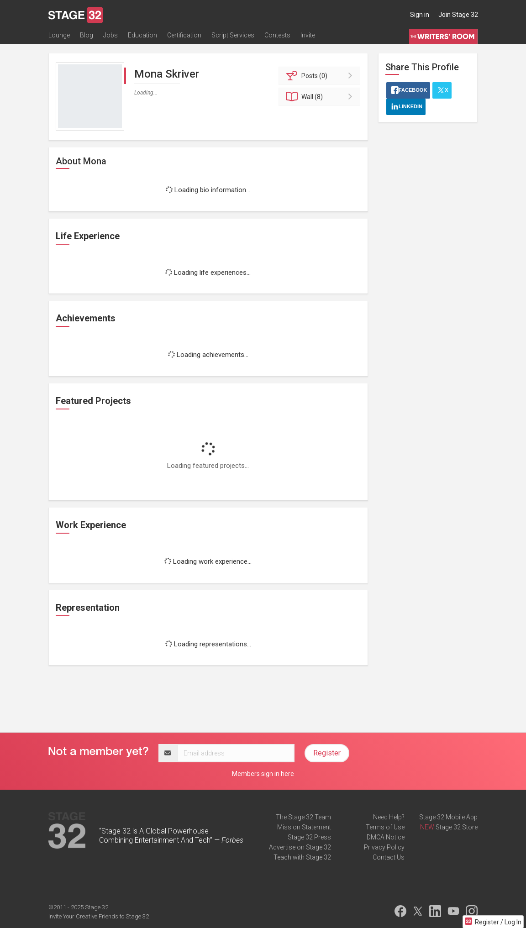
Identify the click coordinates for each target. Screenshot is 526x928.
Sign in (419, 14)
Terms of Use (385, 827)
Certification (184, 35)
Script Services (232, 35)
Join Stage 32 (458, 14)
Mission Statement (304, 827)
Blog (86, 35)
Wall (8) (320, 96)
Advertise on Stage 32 (300, 847)
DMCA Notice (386, 837)
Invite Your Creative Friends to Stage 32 (98, 916)
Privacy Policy (384, 847)
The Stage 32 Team (303, 817)
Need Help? (389, 817)
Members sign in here (263, 773)
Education (142, 35)
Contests (277, 35)
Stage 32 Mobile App (448, 817)
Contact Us (389, 857)
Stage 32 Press (309, 837)
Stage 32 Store (457, 827)
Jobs (110, 35)
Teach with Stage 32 (302, 857)
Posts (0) (320, 75)
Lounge (59, 35)
